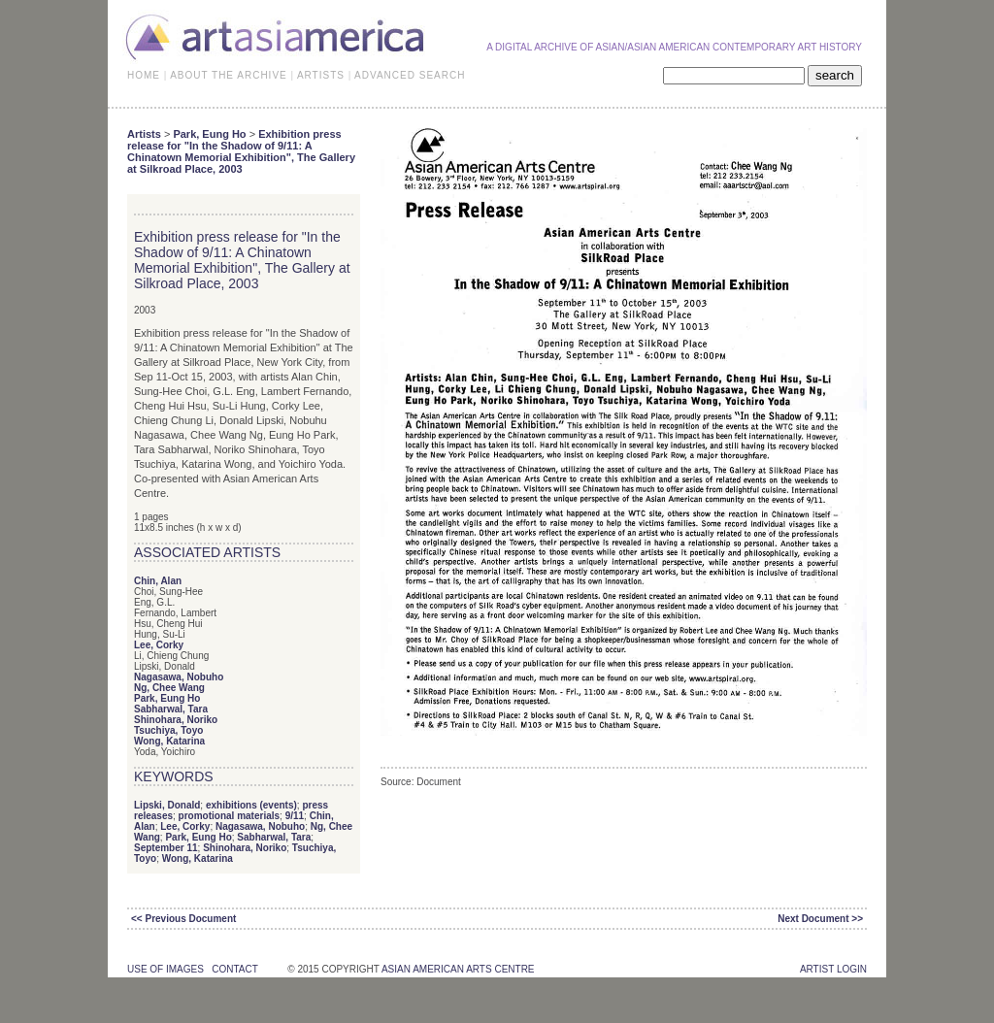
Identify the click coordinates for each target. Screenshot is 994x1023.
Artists (144, 134)
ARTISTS (321, 75)
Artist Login (833, 969)
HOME (143, 75)
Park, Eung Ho (209, 134)
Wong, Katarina (169, 741)
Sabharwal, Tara (171, 709)
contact (234, 969)
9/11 (294, 815)
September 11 (166, 847)
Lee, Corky (158, 645)
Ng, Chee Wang (169, 687)
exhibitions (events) (251, 805)
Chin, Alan (158, 581)
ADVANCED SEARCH (409, 75)
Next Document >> (820, 918)
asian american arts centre (458, 969)
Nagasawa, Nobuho (178, 677)
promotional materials (229, 815)
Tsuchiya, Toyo (168, 730)
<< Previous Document (183, 918)
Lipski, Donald (167, 805)
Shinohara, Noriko (175, 719)
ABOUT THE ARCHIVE (228, 75)
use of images (165, 969)
